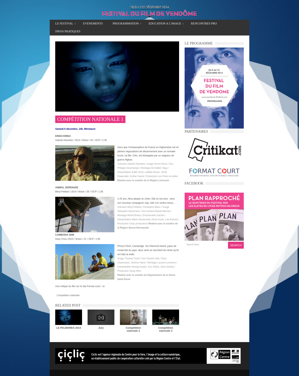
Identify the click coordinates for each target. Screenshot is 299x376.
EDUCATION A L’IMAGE (165, 24)
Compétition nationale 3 (165, 329)
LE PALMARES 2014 (68, 327)
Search (236, 245)
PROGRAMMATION (126, 24)
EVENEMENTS (93, 23)
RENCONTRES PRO (204, 23)
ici (103, 286)
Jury (101, 327)
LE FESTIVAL (64, 24)
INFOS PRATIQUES (67, 31)
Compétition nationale (68, 295)
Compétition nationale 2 (133, 329)
